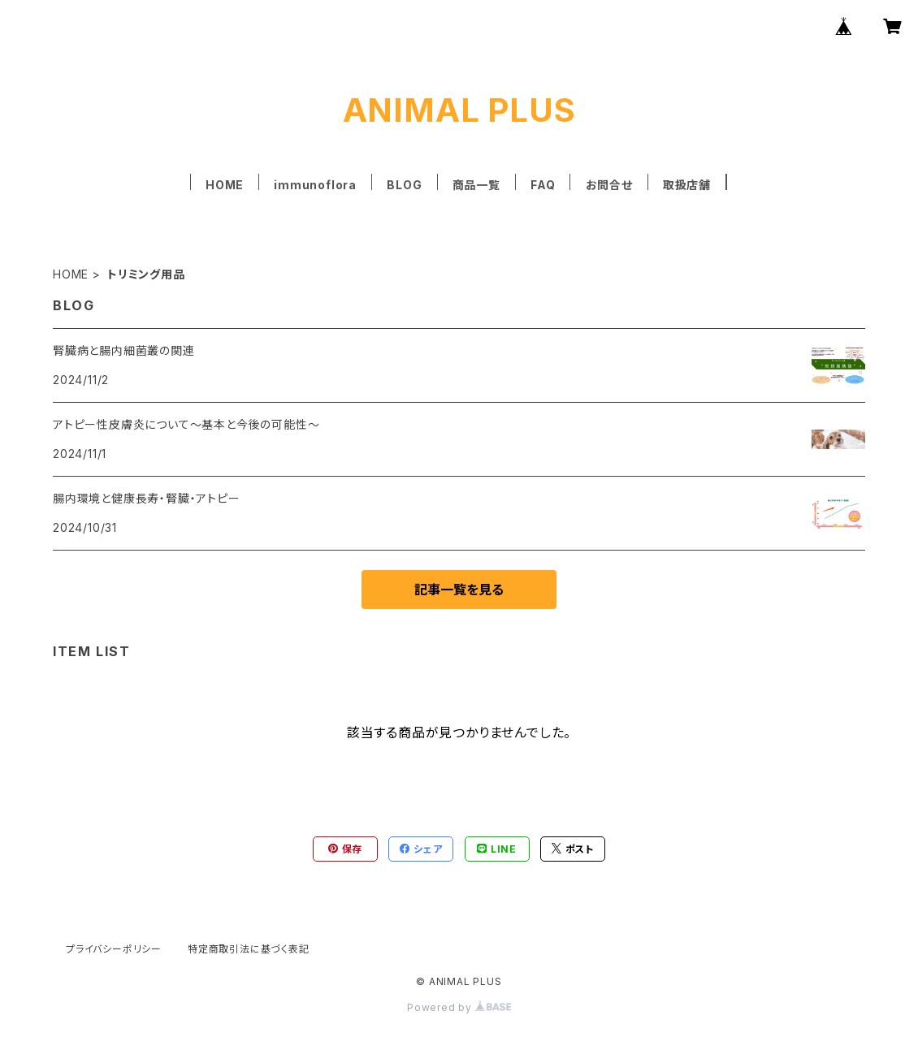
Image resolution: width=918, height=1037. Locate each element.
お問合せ (609, 185)
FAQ (542, 185)
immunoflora (315, 185)
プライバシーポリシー (114, 949)
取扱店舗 (687, 185)
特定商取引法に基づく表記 (249, 949)
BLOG (404, 185)
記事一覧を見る (459, 589)
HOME (225, 185)
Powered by (459, 1007)
